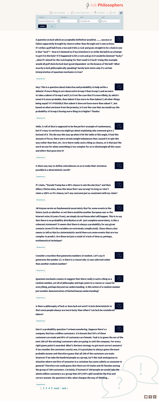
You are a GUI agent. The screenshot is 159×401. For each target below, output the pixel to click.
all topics (101, 12)
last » (65, 388)
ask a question (59, 12)
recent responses (82, 12)
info (114, 12)
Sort (103, 17)
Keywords (64, 17)
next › (57, 388)
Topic (81, 17)
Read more (41, 79)
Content (41, 17)
